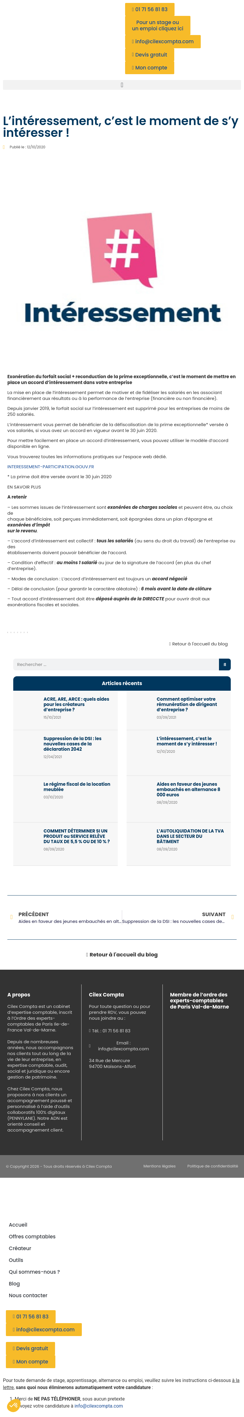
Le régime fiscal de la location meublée (77, 787)
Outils (16, 1260)
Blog (14, 1283)
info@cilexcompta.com (98, 1406)
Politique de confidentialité (212, 1166)
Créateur (20, 1248)
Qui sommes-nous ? (34, 1271)
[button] (122, 85)
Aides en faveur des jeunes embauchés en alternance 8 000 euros (188, 789)
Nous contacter (28, 1295)
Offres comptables (32, 1236)
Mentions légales (160, 1166)
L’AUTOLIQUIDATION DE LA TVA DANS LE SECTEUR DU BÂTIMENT (190, 836)
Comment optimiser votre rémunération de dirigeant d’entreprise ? (187, 704)
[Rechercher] (225, 664)
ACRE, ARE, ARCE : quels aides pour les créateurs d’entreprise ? (76, 704)
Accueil (18, 1224)
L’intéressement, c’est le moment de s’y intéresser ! (187, 741)
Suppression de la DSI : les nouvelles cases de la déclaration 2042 (73, 743)
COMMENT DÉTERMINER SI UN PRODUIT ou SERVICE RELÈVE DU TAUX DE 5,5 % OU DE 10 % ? (77, 836)
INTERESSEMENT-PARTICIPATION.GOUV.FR (50, 467)
